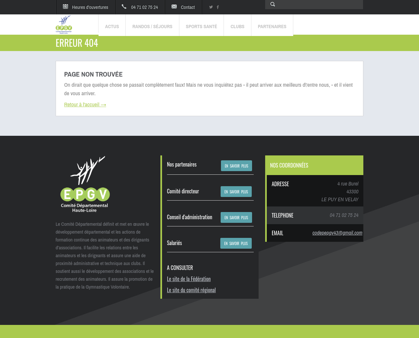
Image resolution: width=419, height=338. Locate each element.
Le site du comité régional (191, 290)
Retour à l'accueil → (85, 104)
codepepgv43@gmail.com (338, 232)
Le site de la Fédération (189, 279)
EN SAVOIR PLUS (236, 166)
